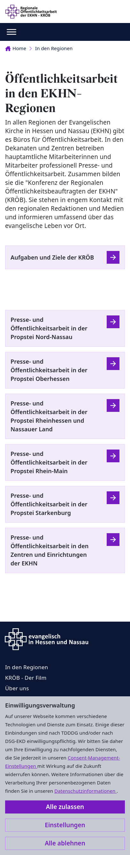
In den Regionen (54, 48)
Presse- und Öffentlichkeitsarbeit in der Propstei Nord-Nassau (49, 328)
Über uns (17, 688)
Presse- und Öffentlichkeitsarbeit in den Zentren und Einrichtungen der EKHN (49, 550)
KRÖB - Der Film (26, 677)
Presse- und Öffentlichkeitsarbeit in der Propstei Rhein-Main (49, 462)
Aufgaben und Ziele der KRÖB (52, 257)
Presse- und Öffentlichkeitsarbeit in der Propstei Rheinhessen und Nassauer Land (49, 416)
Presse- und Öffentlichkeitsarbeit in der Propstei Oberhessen (49, 370)
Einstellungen (65, 825)
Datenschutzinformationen (85, 791)
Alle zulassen (65, 807)
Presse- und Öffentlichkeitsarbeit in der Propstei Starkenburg (49, 504)
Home (15, 48)
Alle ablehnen (65, 843)
